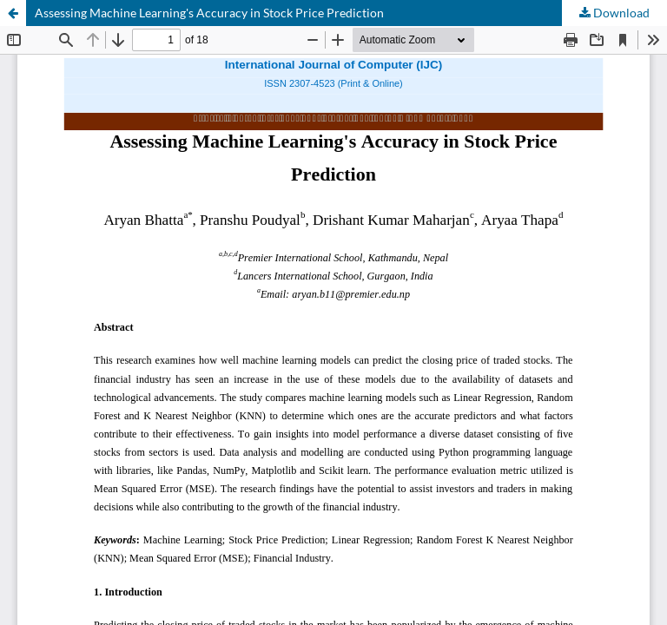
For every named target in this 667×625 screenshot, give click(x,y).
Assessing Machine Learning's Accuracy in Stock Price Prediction (209, 12)
